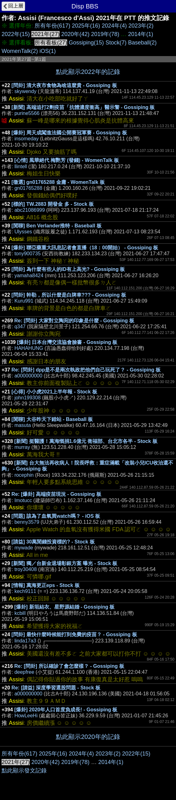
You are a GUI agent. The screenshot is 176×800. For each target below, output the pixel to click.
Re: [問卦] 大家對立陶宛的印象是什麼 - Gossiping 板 (74, 320)
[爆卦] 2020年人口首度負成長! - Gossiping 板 (66, 709)
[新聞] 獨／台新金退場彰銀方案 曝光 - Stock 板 (65, 563)
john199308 (27, 397)
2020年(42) (75, 34)
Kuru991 (24, 301)
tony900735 (27, 253)
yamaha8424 (29, 275)
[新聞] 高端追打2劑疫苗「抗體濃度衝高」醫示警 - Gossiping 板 (83, 107)
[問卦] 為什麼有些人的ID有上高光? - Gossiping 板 (68, 269)
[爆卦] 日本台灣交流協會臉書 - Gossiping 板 (67, 342)
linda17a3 (25, 640)
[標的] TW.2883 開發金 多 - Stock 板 (53, 204)
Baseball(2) (142, 42)
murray (22, 447)
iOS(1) (48, 51)
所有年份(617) (52, 26)
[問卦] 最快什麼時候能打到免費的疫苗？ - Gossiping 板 (74, 634)
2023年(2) (140, 26)
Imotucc (23, 500)
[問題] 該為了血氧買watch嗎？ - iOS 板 (56, 516)
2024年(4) (114, 26)
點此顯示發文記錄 (24, 770)
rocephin (24, 475)
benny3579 (26, 522)
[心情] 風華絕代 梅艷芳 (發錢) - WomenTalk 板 (66, 160)
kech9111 (25, 591)
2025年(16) (86, 26)
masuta (22, 425)
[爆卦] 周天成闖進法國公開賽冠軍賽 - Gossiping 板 (69, 132)
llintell (20, 166)
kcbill (20, 613)
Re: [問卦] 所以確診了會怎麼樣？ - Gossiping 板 (69, 666)
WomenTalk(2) (20, 51)
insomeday (26, 138)
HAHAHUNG (28, 348)
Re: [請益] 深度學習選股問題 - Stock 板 (56, 687)
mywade (23, 547)
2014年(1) (140, 34)
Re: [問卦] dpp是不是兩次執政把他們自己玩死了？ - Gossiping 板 (86, 369)
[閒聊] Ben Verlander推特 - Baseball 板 (57, 225)
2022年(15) (16, 34)
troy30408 (25, 569)
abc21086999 (29, 210)
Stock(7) (115, 42)
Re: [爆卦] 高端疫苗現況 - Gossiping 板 (56, 494)
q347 (20, 326)
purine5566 (27, 113)
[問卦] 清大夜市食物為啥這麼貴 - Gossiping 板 (64, 85)
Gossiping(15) (86, 42)
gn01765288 (28, 188)
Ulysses (23, 231)
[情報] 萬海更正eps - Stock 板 (46, 585)
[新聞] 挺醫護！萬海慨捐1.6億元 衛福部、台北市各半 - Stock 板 (85, 441)
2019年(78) (105, 34)
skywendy (25, 91)
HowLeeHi (26, 715)
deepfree (24, 672)
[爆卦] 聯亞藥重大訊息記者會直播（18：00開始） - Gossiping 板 (85, 247)
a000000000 (28, 375)
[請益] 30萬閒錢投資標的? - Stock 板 (53, 541)
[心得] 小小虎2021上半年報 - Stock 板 (54, 391)
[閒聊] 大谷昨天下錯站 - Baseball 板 (52, 419)
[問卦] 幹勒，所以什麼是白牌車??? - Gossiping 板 (69, 295)
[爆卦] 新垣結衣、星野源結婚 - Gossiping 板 (64, 607)
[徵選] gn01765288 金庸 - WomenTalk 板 (58, 182)
